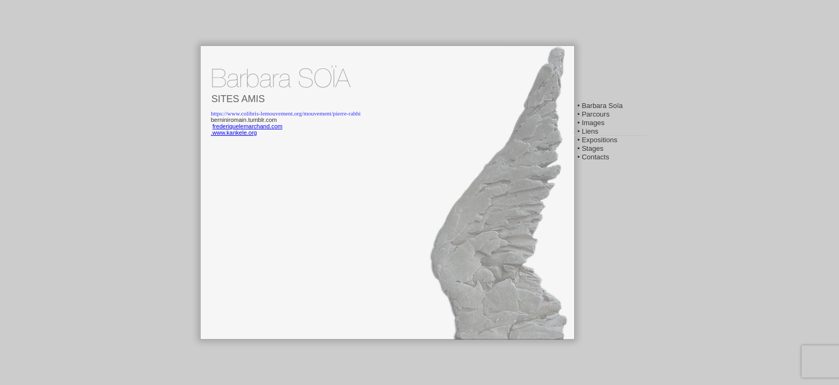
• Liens (587, 131)
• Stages (590, 148)
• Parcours (593, 114)
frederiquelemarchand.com (247, 126)
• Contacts (593, 157)
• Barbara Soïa (600, 106)
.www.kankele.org (234, 132)
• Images (591, 123)
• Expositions (597, 140)
